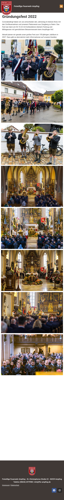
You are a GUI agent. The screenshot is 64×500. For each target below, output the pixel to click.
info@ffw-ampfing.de (42, 482)
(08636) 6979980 (26, 482)
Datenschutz (15, 485)
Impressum (6, 485)
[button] (61, 6)
